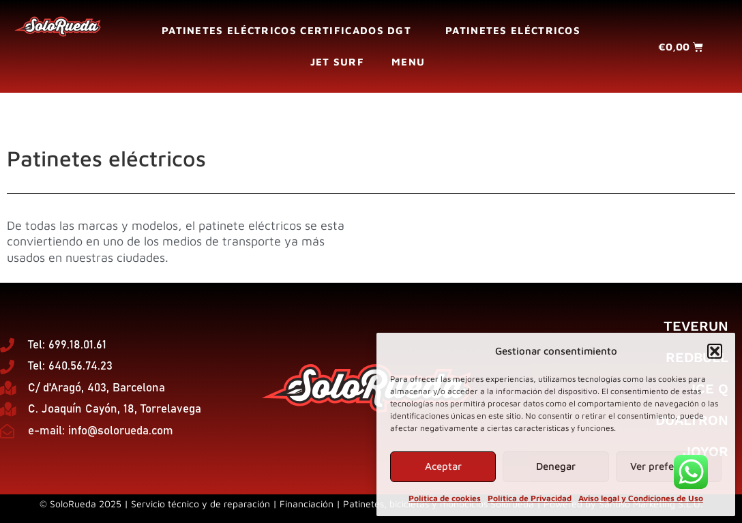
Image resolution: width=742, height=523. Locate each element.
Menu (411, 62)
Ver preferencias (668, 466)
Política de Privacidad (530, 498)
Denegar (556, 466)
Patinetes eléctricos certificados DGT (290, 31)
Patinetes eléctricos (512, 30)
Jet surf (337, 62)
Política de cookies (445, 498)
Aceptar (443, 466)
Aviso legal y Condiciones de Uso (640, 498)
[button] (715, 351)
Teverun (696, 326)
